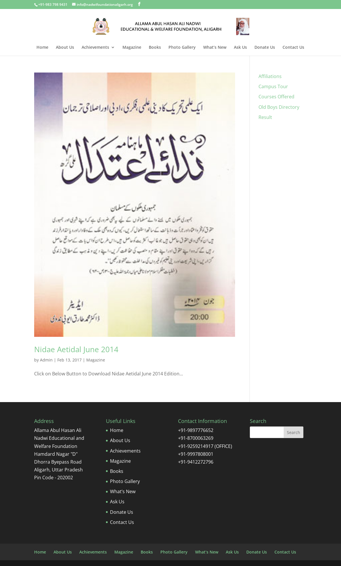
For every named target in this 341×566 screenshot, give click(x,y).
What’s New (214, 47)
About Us (65, 47)
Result (265, 117)
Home (42, 47)
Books (155, 47)
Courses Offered (276, 96)
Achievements (95, 47)
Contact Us (293, 47)
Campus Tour (273, 86)
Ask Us (240, 47)
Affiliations (270, 76)
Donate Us (264, 47)
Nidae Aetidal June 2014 (76, 349)
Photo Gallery (182, 47)
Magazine (131, 47)
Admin (46, 360)
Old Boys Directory (278, 107)
